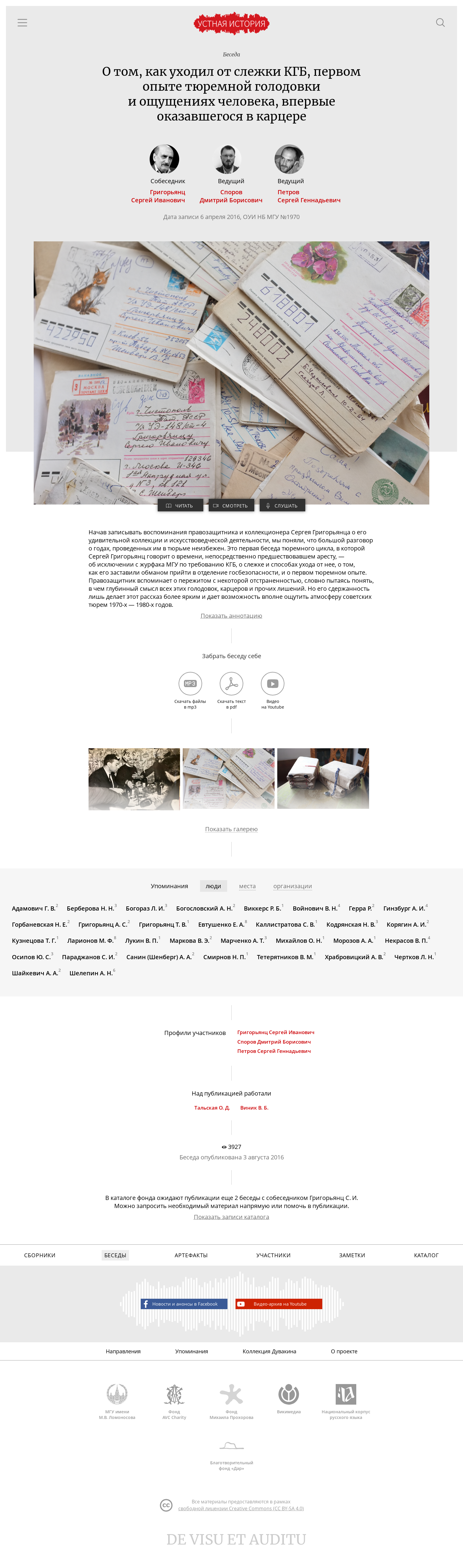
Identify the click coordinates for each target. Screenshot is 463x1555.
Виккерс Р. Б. (263, 912)
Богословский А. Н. (204, 912)
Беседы (115, 1262)
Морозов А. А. (354, 945)
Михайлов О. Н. (299, 945)
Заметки (352, 1262)
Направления (123, 1359)
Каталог (426, 1262)
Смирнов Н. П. (225, 961)
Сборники (40, 1262)
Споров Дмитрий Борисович (274, 1046)
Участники (273, 1262)
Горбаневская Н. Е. (39, 928)
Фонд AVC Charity (174, 1410)
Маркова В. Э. (190, 945)
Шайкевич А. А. (35, 977)
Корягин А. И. (408, 928)
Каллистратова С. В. (286, 928)
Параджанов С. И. (88, 961)
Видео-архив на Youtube (275, 1311)
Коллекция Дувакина (269, 1359)
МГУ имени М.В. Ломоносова (117, 1410)
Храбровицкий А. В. (355, 961)
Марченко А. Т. (243, 945)
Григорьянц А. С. (103, 928)
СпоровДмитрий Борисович (231, 197)
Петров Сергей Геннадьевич (274, 1056)
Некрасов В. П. (407, 945)
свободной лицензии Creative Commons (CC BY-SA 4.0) (241, 1518)
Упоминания (191, 1359)
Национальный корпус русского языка (346, 1410)
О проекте (344, 1359)
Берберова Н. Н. (91, 912)
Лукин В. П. (142, 945)
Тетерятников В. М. (286, 961)
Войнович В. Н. (315, 912)
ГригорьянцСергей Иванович (158, 197)
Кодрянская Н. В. (351, 928)
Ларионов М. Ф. (91, 945)
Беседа (231, 54)
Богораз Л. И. (145, 912)
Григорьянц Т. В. (163, 928)
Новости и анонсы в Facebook (173, 1311)
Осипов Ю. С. (31, 961)
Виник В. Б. (254, 1113)
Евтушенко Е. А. (222, 928)
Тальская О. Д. (212, 1113)
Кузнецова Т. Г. (34, 945)
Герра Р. (361, 912)
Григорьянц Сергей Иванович (276, 1037)
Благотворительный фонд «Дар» (232, 1461)
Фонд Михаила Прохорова (231, 1410)
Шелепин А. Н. (91, 977)
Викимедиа (289, 1407)
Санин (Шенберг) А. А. (159, 961)
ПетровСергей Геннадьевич (309, 197)
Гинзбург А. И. (405, 912)
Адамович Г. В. (34, 912)
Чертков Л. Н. (415, 961)
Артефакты (191, 1262)
